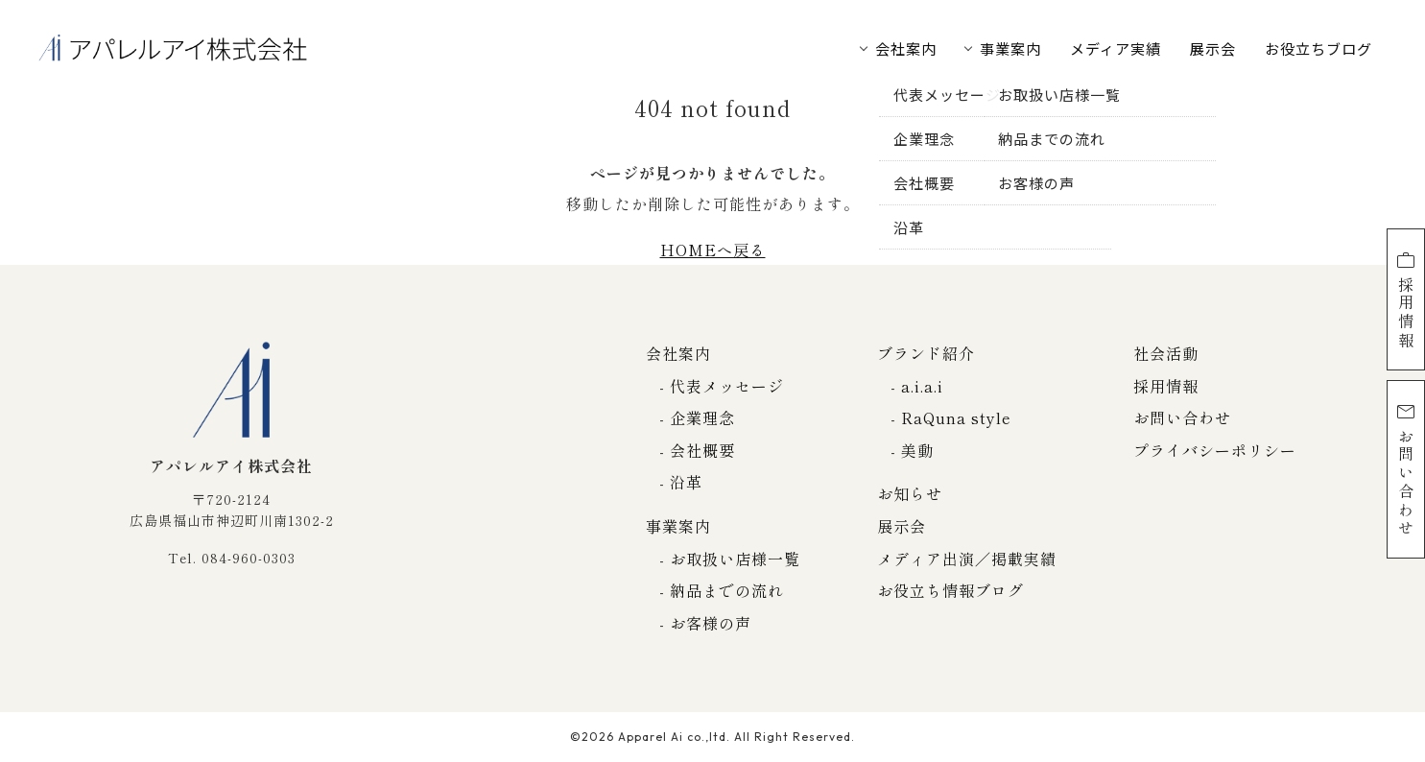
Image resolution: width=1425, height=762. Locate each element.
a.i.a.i (922, 385)
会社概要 (702, 450)
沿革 (686, 481)
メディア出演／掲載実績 (967, 558)
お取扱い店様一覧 (735, 558)
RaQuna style (956, 417)
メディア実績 (1115, 48)
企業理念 (702, 417)
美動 (917, 450)
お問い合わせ (1405, 469)
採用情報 (1405, 299)
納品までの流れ (727, 590)
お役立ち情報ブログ (950, 590)
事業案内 (1010, 48)
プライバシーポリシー (1214, 450)
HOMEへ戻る (713, 249)
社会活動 (1166, 353)
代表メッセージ (727, 385)
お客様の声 (710, 622)
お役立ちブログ (1318, 48)
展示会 (1213, 48)
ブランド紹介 (926, 353)
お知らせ (909, 493)
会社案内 (906, 48)
